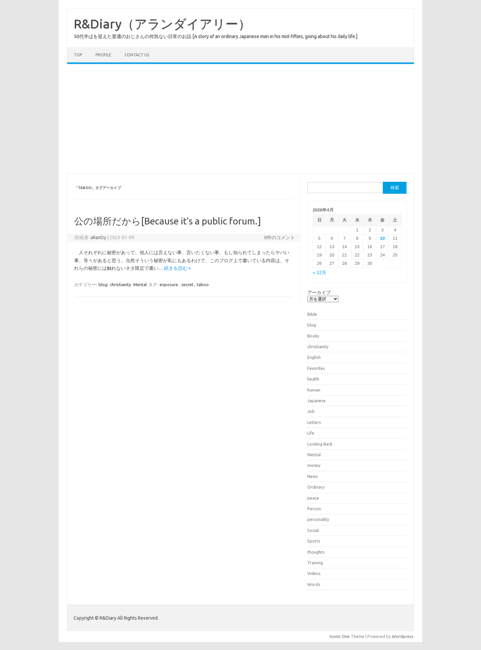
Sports (313, 541)
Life (310, 433)
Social (313, 530)
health (313, 379)
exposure (169, 284)
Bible (312, 314)
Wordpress (403, 636)
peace (313, 498)
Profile (103, 55)
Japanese (316, 400)
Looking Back (319, 444)
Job (311, 411)
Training (315, 562)
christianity (120, 284)
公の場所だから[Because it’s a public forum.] (167, 221)
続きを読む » (177, 268)
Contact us (137, 55)
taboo (203, 284)
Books (313, 336)
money (313, 465)
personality (318, 519)
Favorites (316, 368)
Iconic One (340, 636)
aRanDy (98, 237)
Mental (140, 284)
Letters (314, 422)
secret (187, 284)
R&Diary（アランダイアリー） (162, 24)
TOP (78, 55)
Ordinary (315, 487)
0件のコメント (279, 237)
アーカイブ (319, 292)
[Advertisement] (240, 118)
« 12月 (319, 272)
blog (103, 284)
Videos (314, 573)
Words (313, 584)
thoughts (316, 552)
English (314, 357)
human (313, 390)
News (312, 476)
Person (314, 508)
